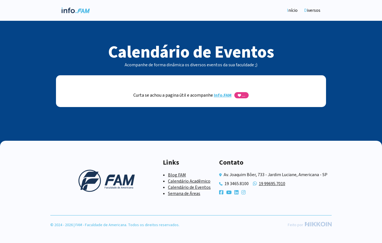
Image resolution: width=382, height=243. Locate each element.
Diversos (312, 10)
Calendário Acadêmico (189, 181)
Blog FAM (177, 175)
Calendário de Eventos (189, 187)
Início (292, 10)
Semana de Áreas (184, 193)
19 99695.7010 (272, 184)
